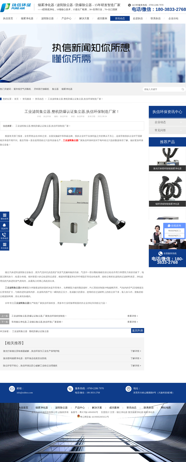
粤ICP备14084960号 (89, 412)
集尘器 (55, 89)
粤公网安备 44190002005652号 (93, 417)
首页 (16, 99)
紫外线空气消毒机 (22, 89)
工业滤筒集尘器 (70, 140)
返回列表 (137, 330)
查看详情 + (132, 316)
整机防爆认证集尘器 (39, 331)
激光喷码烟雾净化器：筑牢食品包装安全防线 (24, 358)
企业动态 (160, 122)
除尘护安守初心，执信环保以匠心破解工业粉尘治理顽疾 (30, 365)
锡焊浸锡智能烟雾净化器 (167, 204)
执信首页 (23, 407)
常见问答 (160, 130)
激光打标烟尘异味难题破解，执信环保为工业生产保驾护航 (31, 351)
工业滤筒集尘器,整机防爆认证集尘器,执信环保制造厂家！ (75, 99)
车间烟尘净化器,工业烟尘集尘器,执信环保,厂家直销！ (37, 322)
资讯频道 (27, 99)
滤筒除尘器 (47, 18)
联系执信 (156, 18)
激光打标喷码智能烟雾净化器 (167, 169)
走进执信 (138, 18)
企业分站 (173, 18)
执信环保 (47, 116)
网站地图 (166, 407)
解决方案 (84, 18)
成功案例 (102, 18)
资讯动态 (120, 18)
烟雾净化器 (27, 18)
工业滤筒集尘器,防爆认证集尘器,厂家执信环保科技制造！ (39, 316)
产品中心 (66, 18)
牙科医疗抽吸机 (41, 89)
